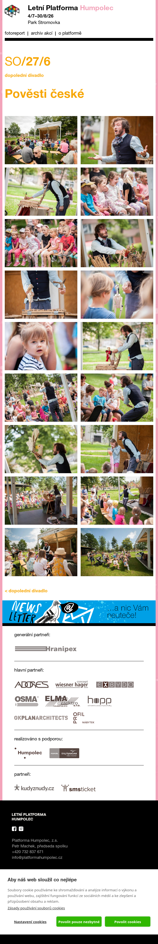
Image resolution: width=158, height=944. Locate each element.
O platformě (70, 34)
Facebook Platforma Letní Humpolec (14, 829)
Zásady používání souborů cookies (36, 908)
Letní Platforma (71, 8)
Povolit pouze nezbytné (78, 921)
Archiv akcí (41, 34)
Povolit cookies (127, 921)
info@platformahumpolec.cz (37, 858)
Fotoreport (15, 34)
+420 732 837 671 (28, 852)
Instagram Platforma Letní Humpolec (21, 829)
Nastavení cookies (30, 921)
